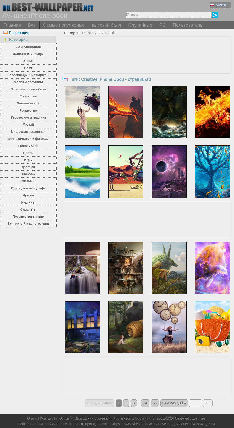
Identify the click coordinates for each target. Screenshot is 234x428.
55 (155, 403)
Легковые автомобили (28, 89)
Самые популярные (64, 25)
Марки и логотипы (28, 82)
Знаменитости (28, 103)
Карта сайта (123, 418)
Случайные (140, 25)
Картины (28, 202)
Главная (12, 25)
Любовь (28, 174)
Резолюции (16, 33)
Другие (28, 195)
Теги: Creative (107, 33)
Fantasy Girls (28, 146)
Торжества (28, 96)
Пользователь (187, 25)
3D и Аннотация (28, 47)
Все (32, 25)
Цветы (28, 153)
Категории (15, 40)
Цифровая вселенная (28, 131)
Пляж (28, 68)
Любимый (64, 418)
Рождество (28, 110)
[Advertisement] (147, 71)
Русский (218, 5)
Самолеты (28, 209)
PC (163, 25)
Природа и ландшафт (28, 188)
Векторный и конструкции (28, 223)
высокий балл (106, 25)
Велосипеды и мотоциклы (28, 75)
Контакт (46, 418)
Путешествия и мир (28, 216)
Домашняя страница (92, 418)
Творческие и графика (28, 117)
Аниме (28, 61)
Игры (28, 160)
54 (145, 403)
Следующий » (174, 403)
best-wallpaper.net (190, 418)
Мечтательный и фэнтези (28, 139)
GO (207, 403)
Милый (28, 124)
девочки (28, 167)
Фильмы (28, 181)
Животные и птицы (28, 54)
